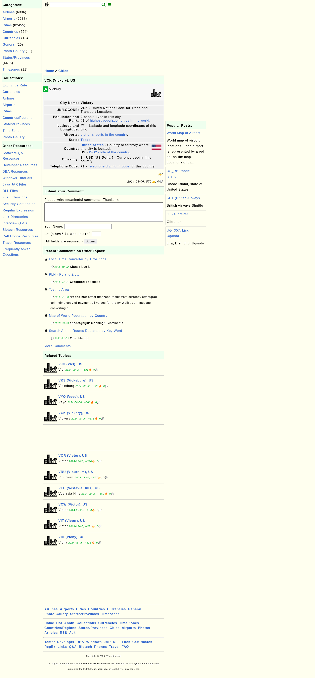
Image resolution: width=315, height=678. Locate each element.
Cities (7, 25)
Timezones (11, 69)
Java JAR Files (15, 184)
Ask (72, 636)
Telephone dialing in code (108, 166)
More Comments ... (59, 350)
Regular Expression (18, 210)
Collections (86, 627)
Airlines (9, 12)
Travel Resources (17, 242)
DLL (116, 646)
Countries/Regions (18, 117)
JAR (107, 646)
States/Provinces (16, 57)
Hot (59, 627)
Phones (100, 650)
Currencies (11, 38)
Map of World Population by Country (78, 319)
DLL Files (10, 191)
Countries (10, 31)
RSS (63, 636)
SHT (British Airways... (185, 198)
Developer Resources (20, 165)
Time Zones (12, 130)
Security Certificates (19, 204)
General (9, 44)
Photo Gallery (14, 51)
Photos (144, 632)
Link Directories (15, 216)
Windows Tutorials (17, 178)
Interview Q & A (15, 223)
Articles (51, 636)
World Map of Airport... (185, 133)
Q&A (73, 650)
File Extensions (15, 197)
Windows (94, 646)
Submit (91, 245)
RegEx (49, 650)
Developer (65, 646)
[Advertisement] (22, 318)
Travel (114, 650)
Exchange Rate (15, 85)
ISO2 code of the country (109, 152)
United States (92, 145)
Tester (49, 646)
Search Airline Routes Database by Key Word (85, 334)
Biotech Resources (18, 229)
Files (126, 646)
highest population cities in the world (119, 120)
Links (62, 650)
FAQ (125, 650)
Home (49, 71)
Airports (9, 18)
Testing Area (59, 293)
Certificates (142, 646)
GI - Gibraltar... (179, 214)
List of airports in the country (104, 134)
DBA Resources (15, 171)
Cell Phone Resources (21, 236)
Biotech (85, 650)
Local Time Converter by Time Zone (77, 263)
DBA (80, 646)
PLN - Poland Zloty (64, 278)
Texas (85, 140)
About (69, 627)
